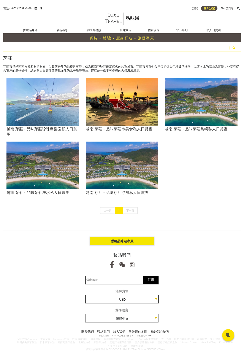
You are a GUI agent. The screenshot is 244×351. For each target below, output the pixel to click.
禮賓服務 (154, 30)
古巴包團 (166, 339)
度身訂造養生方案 (144, 342)
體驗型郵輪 (137, 346)
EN (222, 8)
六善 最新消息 (79, 339)
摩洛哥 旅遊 (99, 342)
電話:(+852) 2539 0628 (17, 8)
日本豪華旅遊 (47, 342)
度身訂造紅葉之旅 (167, 342)
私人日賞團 (213, 30)
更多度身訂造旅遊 (118, 346)
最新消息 (62, 30)
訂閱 (151, 279)
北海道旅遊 (84, 342)
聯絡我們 (103, 331)
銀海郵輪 (96, 339)
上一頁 (107, 210)
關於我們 (87, 331)
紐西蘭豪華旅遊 (66, 342)
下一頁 (130, 210)
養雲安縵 (45, 339)
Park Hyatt (129, 339)
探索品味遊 (30, 30)
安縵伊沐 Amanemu (27, 339)
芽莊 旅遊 (215, 339)
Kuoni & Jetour (226, 342)
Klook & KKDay (208, 342)
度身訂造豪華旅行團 (120, 342)
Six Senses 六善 (61, 339)
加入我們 (119, 331)
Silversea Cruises (188, 342)
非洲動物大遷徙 (112, 339)
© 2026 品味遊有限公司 (123, 335)
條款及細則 (104, 335)
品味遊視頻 (94, 30)
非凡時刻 (182, 30)
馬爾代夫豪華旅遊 (27, 342)
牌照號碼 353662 (144, 335)
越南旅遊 (202, 339)
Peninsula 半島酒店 (148, 339)
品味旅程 (125, 30)
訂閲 (195, 8)
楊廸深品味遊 (160, 331)
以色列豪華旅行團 (184, 339)
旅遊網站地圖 (138, 331)
